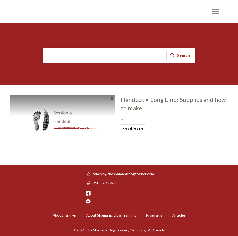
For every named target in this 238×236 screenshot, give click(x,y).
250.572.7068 (105, 183)
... (122, 118)
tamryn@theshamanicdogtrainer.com (123, 174)
